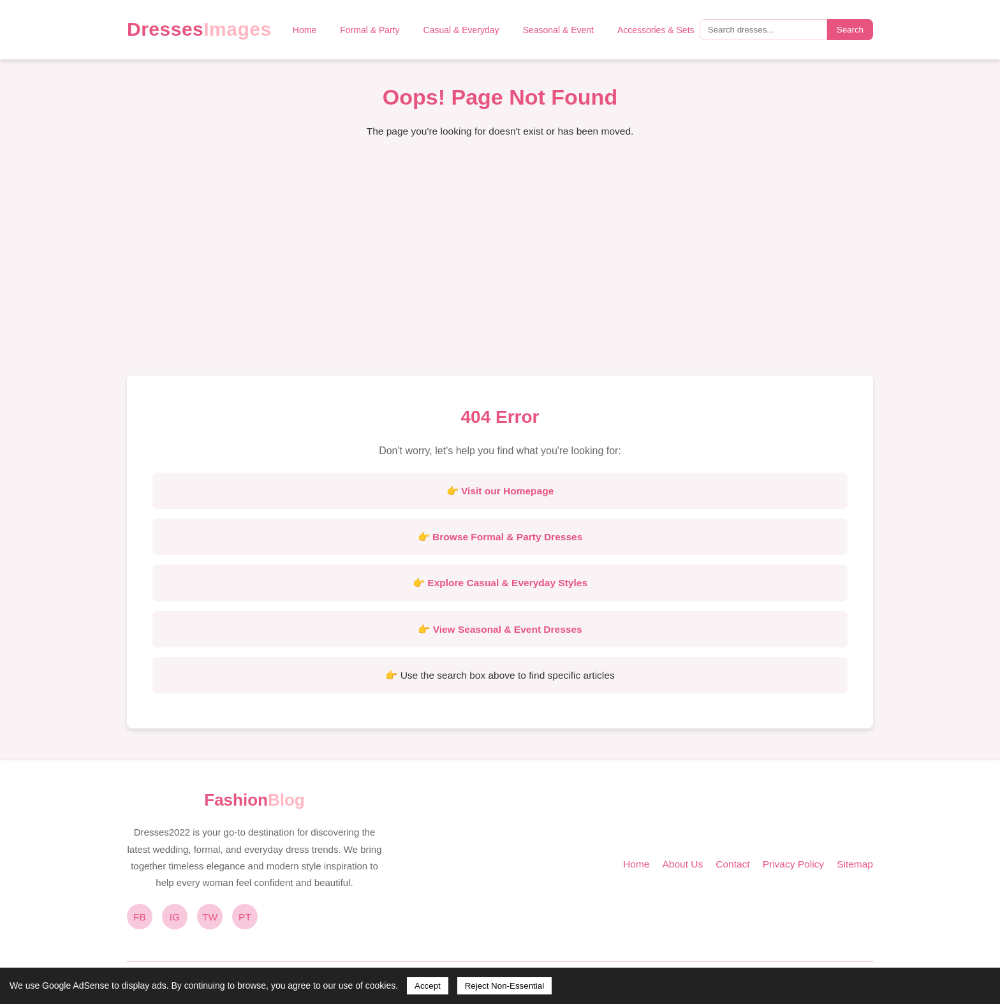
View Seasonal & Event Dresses (507, 629)
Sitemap (855, 864)
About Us (682, 864)
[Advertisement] (500, 267)
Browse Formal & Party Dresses (507, 536)
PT (245, 917)
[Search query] (763, 29)
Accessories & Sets (656, 30)
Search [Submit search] (850, 29)
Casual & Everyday (461, 30)
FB (139, 917)
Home (304, 30)
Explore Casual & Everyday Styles (507, 582)
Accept (428, 986)
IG (175, 917)
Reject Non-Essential (504, 986)
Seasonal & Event (558, 30)
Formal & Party (369, 30)
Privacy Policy (793, 864)
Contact (732, 864)
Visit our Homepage (507, 490)
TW (209, 917)
